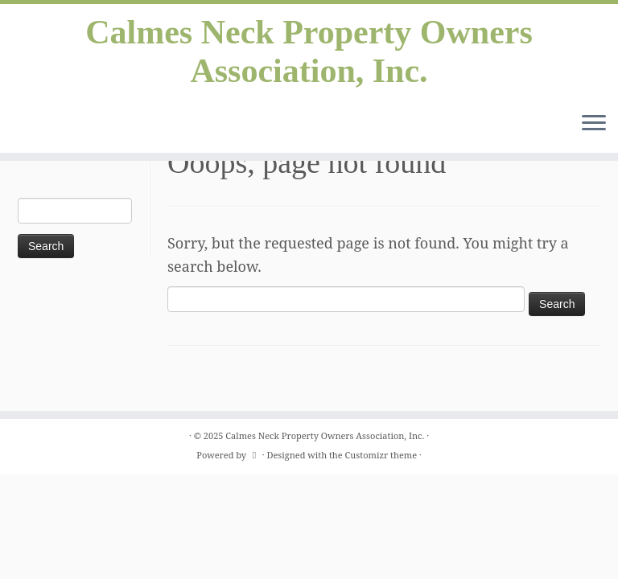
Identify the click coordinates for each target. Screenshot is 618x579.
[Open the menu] (594, 124)
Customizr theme (381, 455)
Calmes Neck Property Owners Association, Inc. (309, 51)
